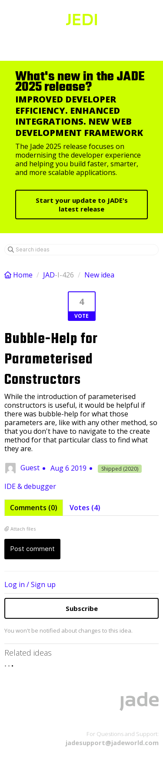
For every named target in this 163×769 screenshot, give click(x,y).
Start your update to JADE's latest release (82, 204)
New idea (99, 275)
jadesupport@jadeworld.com (112, 742)
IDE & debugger (30, 486)
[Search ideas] (81, 249)
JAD (49, 275)
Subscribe (82, 608)
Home (19, 275)
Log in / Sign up (30, 584)
